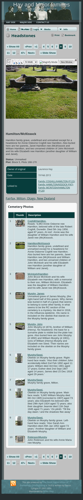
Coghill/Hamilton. (37, 221)
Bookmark (70, 35)
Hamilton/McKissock (39, 243)
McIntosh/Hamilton (38, 274)
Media (47, 29)
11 (8, 52)
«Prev (28, 46)
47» (23, 52)
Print (57, 35)
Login (36, 29)
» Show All (13, 46)
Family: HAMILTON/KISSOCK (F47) (55, 184)
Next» (31, 52)
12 (14, 52)
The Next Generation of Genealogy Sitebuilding (44, 484)
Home (13, 29)
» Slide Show (48, 52)
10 (70, 46)
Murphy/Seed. (35, 354)
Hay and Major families (41, 4)
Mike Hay (48, 491)
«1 (36, 46)
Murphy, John (35, 324)
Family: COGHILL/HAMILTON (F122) (56, 181)
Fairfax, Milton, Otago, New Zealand (30, 198)
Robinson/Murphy (37, 437)
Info (66, 29)
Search (24, 29)
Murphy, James (36, 293)
